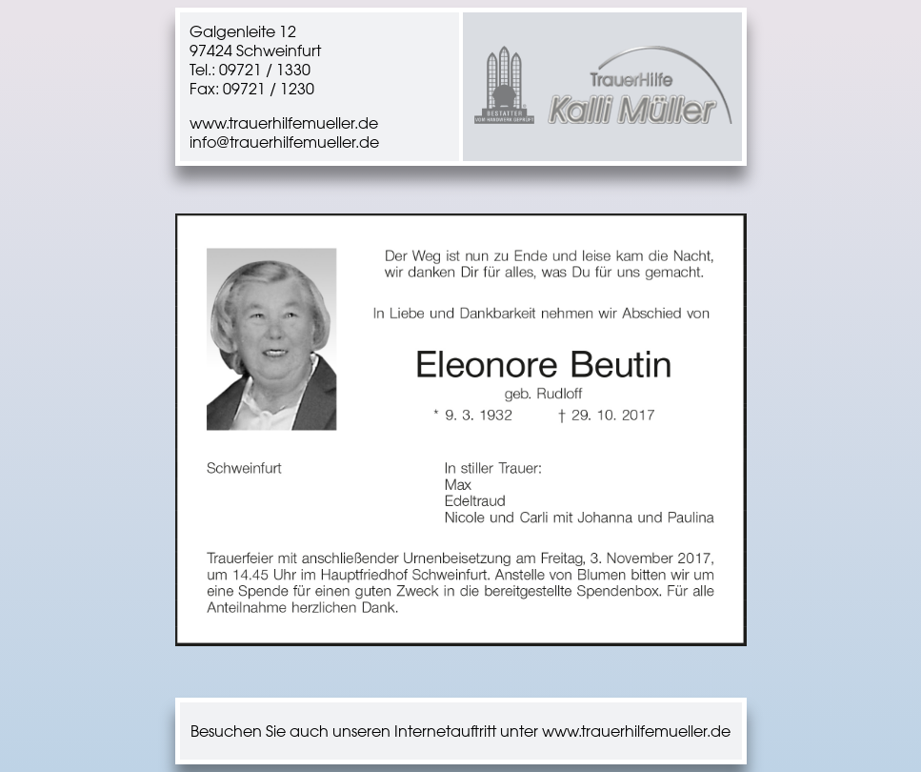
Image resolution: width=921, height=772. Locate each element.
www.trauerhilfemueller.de (284, 122)
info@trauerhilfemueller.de (284, 142)
